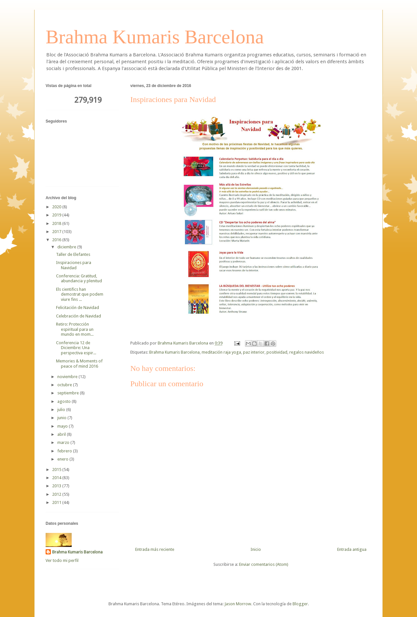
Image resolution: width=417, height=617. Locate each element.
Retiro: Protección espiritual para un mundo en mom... (74, 329)
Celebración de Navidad (78, 316)
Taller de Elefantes (73, 254)
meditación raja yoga (221, 352)
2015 (57, 469)
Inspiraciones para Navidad (73, 265)
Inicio (256, 549)
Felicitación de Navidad (77, 307)
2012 (57, 494)
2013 (57, 485)
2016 (57, 239)
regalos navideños (306, 352)
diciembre (67, 246)
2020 (57, 206)
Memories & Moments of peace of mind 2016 (79, 364)
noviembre (68, 376)
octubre (65, 384)
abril (62, 434)
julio (61, 409)
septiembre (68, 392)
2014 (57, 477)
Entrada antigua (352, 549)
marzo (63, 442)
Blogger (300, 603)
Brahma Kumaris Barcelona (155, 37)
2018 (57, 223)
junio (62, 417)
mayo (63, 426)
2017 (57, 231)
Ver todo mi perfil (62, 560)
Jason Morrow (237, 603)
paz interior (254, 352)
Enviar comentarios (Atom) (263, 564)
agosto (64, 401)
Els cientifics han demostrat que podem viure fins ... (79, 294)
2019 (57, 215)
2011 (57, 502)
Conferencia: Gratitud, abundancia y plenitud (79, 278)
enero (63, 459)
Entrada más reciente (154, 549)
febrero (65, 450)
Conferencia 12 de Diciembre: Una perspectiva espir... (76, 347)
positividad (276, 352)
